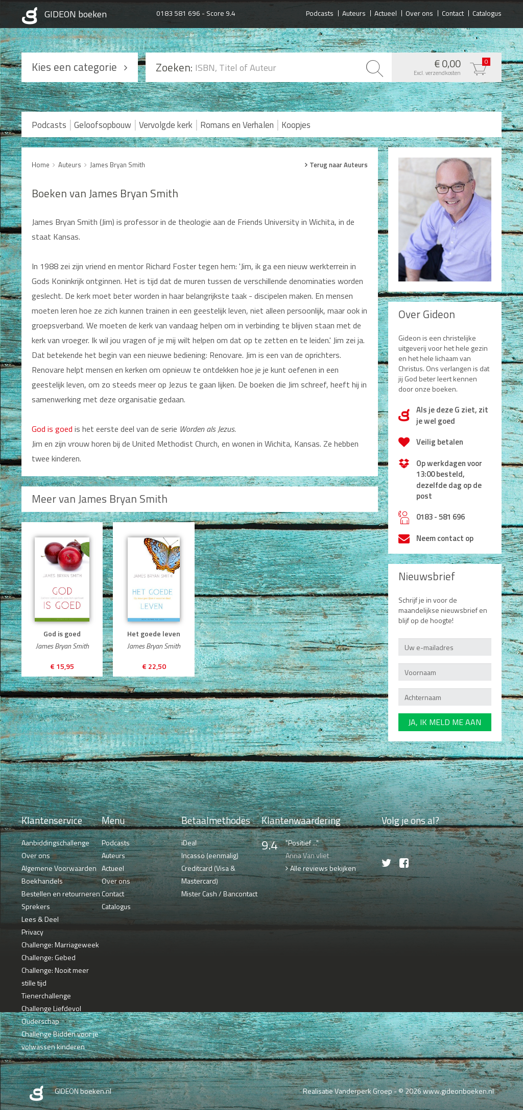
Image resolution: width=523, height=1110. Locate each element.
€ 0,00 (444, 66)
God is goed (52, 429)
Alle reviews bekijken (323, 868)
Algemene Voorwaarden (59, 868)
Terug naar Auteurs (339, 165)
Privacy (32, 931)
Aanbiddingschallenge (55, 842)
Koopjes (296, 125)
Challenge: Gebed (48, 957)
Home (41, 165)
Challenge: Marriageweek (60, 944)
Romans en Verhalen (237, 125)
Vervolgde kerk (166, 125)
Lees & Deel (40, 919)
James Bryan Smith (117, 165)
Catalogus (487, 12)
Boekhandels (42, 880)
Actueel (385, 12)
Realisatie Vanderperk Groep (347, 1091)
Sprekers (35, 906)
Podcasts (320, 12)
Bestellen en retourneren (60, 893)
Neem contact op (444, 538)
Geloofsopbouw (102, 125)
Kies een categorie (74, 67)
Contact (453, 12)
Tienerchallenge (46, 995)
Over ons (419, 12)
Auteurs (354, 12)
